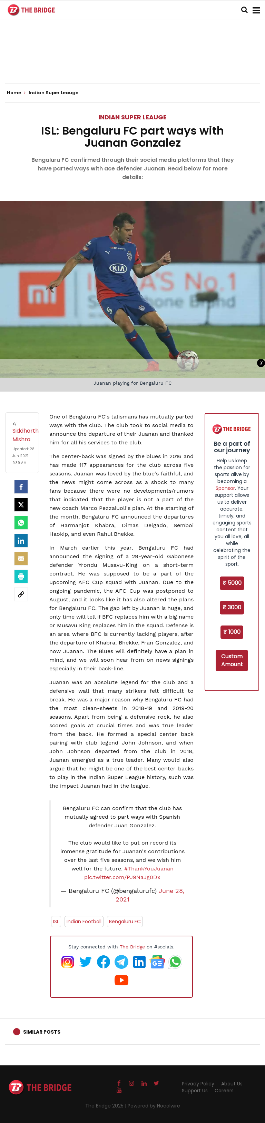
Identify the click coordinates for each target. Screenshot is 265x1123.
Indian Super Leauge (132, 117)
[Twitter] (21, 505)
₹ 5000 (232, 583)
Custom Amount (232, 660)
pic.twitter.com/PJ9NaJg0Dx (122, 877)
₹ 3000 (232, 607)
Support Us (195, 1090)
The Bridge (132, 946)
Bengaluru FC (125, 921)
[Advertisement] (132, 62)
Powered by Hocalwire (154, 1105)
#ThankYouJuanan (149, 868)
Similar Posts (41, 1031)
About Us (232, 1083)
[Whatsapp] (21, 523)
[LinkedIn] (21, 541)
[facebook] (21, 487)
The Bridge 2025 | (106, 1105)
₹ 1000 (232, 632)
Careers (224, 1090)
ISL (56, 921)
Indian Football (84, 921)
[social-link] (21, 594)
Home (16, 93)
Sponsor (225, 488)
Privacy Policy (198, 1083)
